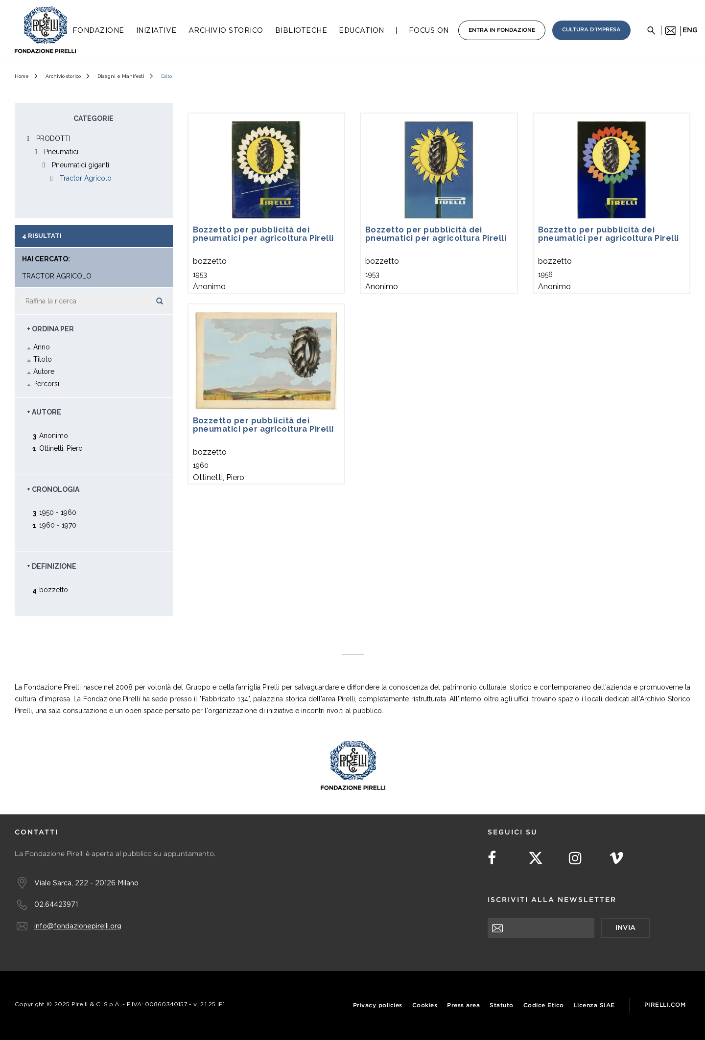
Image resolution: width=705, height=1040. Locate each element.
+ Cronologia (53, 489)
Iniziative (156, 30)
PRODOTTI (53, 138)
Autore (43, 371)
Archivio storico (63, 76)
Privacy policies (377, 1005)
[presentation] (562, 957)
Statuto (502, 1005)
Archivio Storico (225, 30)
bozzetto (53, 589)
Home (22, 76)
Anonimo (53, 435)
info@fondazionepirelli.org (77, 925)
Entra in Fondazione (502, 30)
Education (361, 30)
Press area (463, 1005)
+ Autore (44, 412)
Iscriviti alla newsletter (552, 900)
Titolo (42, 359)
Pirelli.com (665, 1005)
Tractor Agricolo (86, 178)
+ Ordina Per (50, 329)
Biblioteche (301, 30)
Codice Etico (543, 1005)
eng (690, 30)
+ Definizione (51, 566)
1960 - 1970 (57, 525)
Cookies (425, 1005)
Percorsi (46, 384)
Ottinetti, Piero (61, 448)
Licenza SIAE (594, 1005)
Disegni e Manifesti (120, 76)
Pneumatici (61, 152)
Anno (41, 347)
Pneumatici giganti (80, 165)
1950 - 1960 (57, 512)
